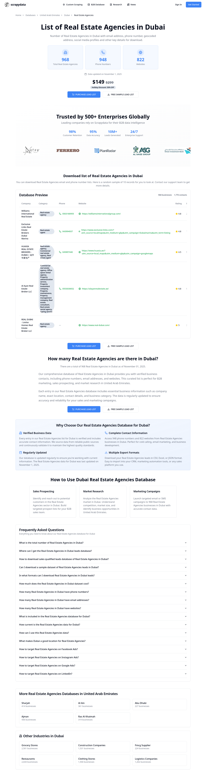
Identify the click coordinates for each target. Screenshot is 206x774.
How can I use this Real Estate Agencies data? (103, 632)
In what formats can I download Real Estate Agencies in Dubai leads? (103, 575)
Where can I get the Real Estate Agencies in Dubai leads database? (103, 550)
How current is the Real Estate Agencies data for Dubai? (103, 624)
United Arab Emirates (50, 15)
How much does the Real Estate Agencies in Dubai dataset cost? (103, 583)
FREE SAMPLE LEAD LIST (120, 94)
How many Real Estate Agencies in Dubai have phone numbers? (103, 591)
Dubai (67, 15)
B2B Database (96, 4)
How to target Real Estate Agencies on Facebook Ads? (103, 649)
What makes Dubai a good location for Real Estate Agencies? (103, 641)
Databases (31, 15)
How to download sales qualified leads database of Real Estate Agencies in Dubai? (103, 559)
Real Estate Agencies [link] (84, 15)
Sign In (178, 4)
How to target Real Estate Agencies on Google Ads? (103, 665)
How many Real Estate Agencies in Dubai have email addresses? (103, 600)
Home (18, 15)
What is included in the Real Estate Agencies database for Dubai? (103, 616)
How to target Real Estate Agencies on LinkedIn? (103, 673)
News (131, 4)
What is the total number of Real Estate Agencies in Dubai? (103, 542)
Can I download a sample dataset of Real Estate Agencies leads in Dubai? (103, 567)
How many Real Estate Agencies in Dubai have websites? (103, 608)
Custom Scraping (72, 4)
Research (116, 4)
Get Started (193, 4)
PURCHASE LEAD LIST (84, 94)
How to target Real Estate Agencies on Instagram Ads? (103, 657)
